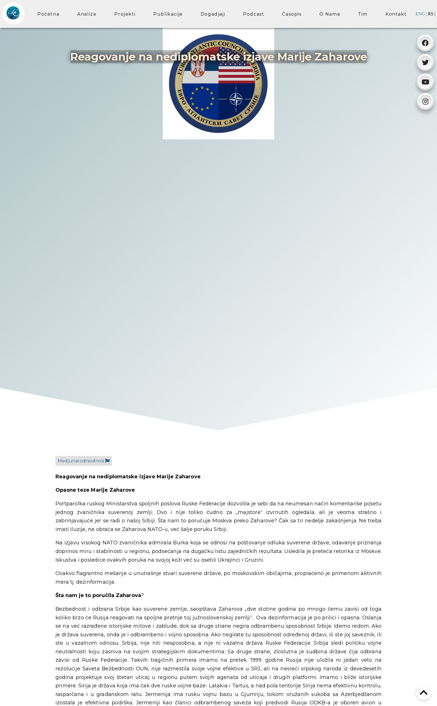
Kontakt (396, 14)
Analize (86, 14)
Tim (363, 14)
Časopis (291, 14)
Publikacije (168, 14)
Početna (48, 14)
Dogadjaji (213, 14)
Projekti (124, 14)
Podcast (253, 14)
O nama (329, 14)
